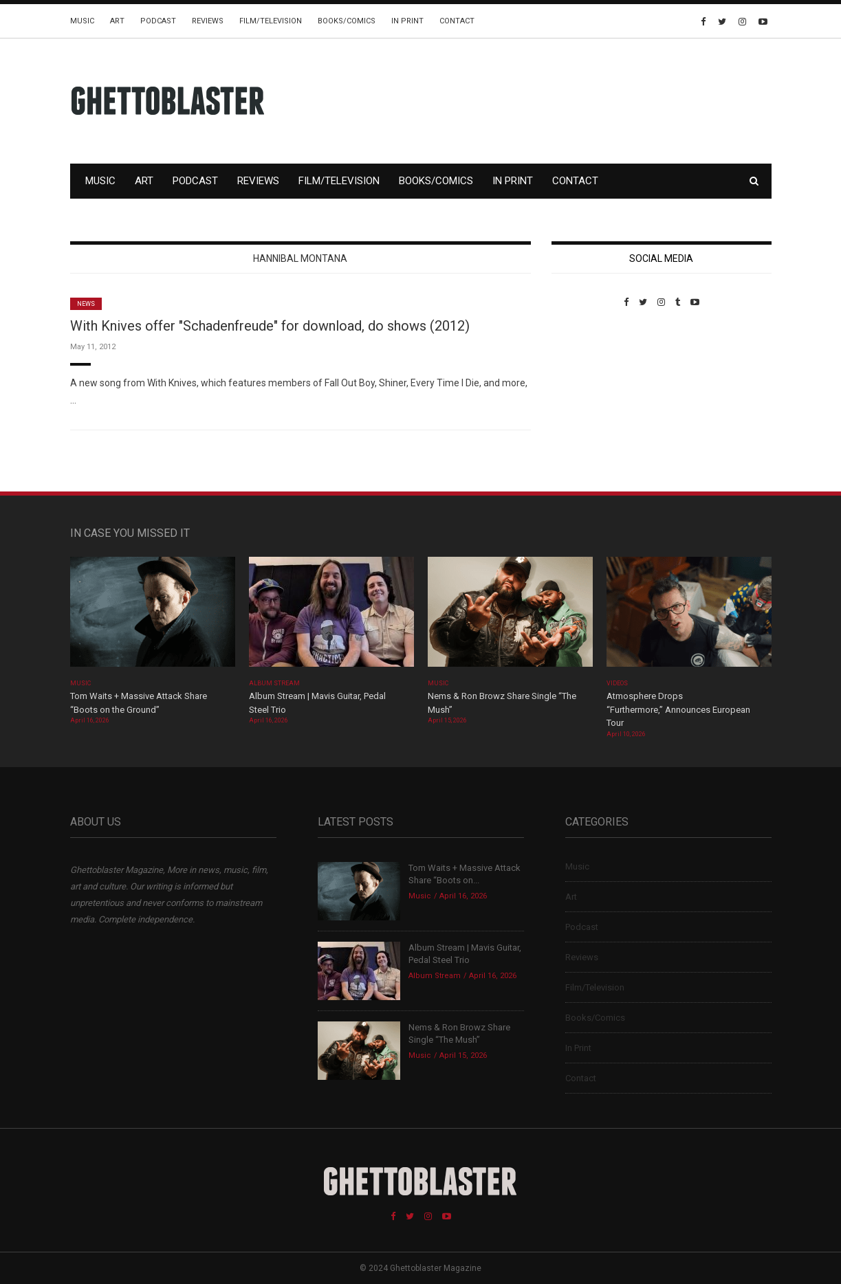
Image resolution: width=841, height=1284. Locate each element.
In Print (407, 20)
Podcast (158, 20)
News (86, 303)
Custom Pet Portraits (591, 402)
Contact (456, 20)
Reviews (207, 20)
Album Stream (275, 683)
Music (82, 20)
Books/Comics (346, 20)
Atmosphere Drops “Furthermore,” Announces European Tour (678, 709)
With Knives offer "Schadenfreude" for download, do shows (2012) (270, 326)
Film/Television (270, 20)
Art (117, 20)
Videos (617, 683)
